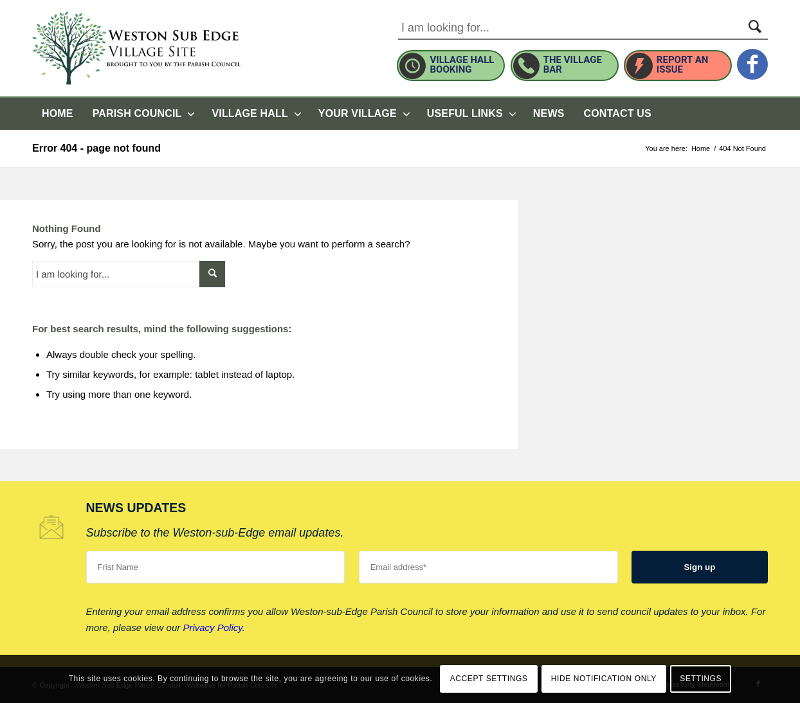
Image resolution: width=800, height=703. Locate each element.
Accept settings (489, 678)
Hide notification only (604, 678)
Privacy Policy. (213, 627)
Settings (701, 678)
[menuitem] (57, 114)
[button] (363, 114)
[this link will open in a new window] (752, 57)
